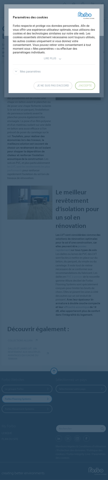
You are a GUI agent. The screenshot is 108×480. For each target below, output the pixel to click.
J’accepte (85, 85)
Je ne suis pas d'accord (53, 85)
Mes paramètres (27, 71)
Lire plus (52, 59)
